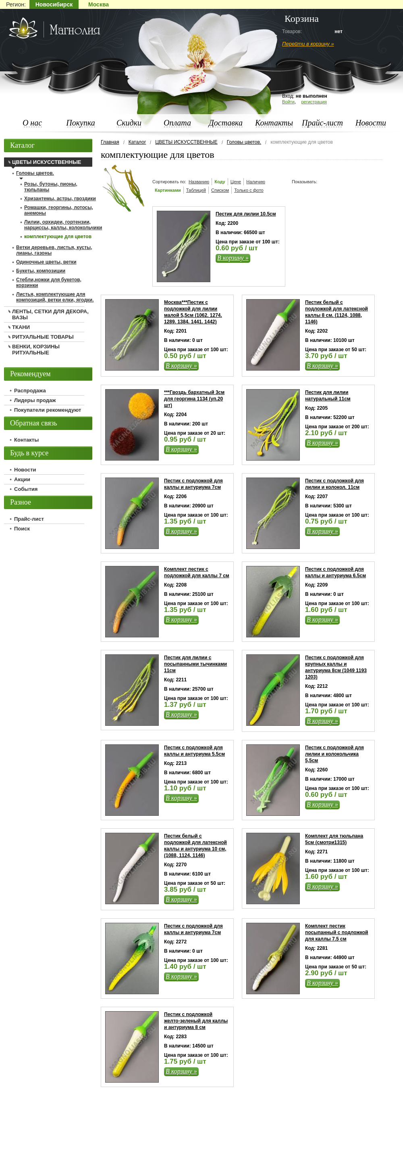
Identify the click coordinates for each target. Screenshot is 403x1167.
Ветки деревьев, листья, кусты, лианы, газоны (54, 250)
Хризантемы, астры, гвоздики (60, 198)
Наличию (255, 181)
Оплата (177, 122)
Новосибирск (54, 4)
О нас (32, 122)
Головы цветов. (244, 142)
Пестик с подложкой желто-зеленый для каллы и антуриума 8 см (196, 1021)
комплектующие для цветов (57, 236)
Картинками (168, 190)
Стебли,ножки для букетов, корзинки (48, 282)
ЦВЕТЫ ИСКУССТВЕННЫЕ (186, 142)
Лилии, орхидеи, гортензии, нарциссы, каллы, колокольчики (63, 224)
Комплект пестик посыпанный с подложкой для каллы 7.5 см (336, 932)
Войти (288, 101)
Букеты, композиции (40, 271)
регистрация (314, 101)
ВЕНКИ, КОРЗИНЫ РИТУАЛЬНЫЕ (36, 350)
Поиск (22, 529)
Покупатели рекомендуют (47, 410)
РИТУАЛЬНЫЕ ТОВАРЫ (43, 337)
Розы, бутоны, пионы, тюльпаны (50, 187)
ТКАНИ (21, 327)
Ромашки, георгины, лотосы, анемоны (58, 210)
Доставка (226, 122)
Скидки (128, 122)
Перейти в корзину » (308, 44)
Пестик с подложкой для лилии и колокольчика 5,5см (334, 754)
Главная (110, 142)
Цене (236, 181)
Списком (220, 190)
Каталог (137, 142)
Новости (370, 122)
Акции (22, 479)
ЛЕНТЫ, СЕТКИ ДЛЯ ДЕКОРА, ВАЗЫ (50, 314)
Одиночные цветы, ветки (46, 262)
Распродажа (30, 391)
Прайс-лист (322, 122)
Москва (98, 4)
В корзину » (233, 257)
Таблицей (196, 190)
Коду (219, 181)
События (25, 489)
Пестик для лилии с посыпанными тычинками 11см (195, 664)
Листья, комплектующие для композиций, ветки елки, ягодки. (54, 297)
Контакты (274, 122)
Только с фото (249, 190)
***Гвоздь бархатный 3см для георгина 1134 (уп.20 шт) (194, 399)
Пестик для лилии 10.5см (246, 214)
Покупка (80, 122)
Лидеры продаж (35, 400)
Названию (199, 181)
